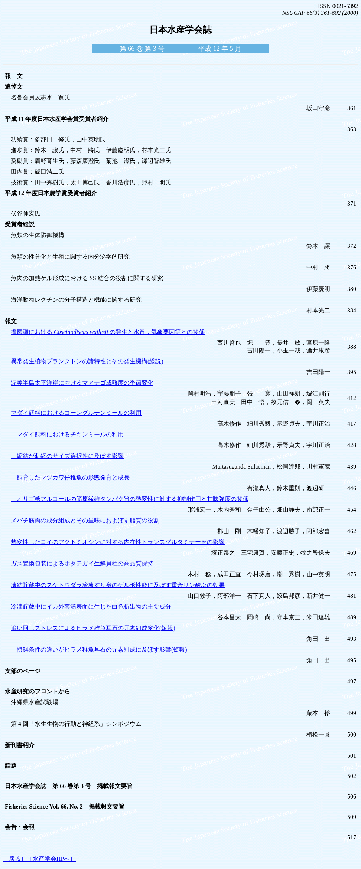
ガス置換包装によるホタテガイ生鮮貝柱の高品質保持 (82, 563)
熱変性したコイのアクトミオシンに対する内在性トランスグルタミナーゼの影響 (118, 542)
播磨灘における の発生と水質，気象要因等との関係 (108, 332)
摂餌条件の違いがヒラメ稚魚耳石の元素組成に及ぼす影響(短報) (99, 649)
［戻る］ (15, 859)
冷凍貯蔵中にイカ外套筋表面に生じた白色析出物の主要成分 (91, 606)
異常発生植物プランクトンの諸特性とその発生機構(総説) (87, 361)
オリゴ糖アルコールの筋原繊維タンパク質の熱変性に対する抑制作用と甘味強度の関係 (129, 499)
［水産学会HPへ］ (51, 859)
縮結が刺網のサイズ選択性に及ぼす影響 (67, 456)
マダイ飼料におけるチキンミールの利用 (67, 434)
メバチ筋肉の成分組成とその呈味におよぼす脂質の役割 (85, 520)
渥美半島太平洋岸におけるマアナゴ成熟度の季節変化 (82, 383)
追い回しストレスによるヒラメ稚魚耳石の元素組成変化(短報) (93, 628)
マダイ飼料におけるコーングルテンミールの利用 (76, 413)
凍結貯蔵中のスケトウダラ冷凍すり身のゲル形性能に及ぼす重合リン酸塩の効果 (118, 585)
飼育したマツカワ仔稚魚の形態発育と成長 (70, 477)
